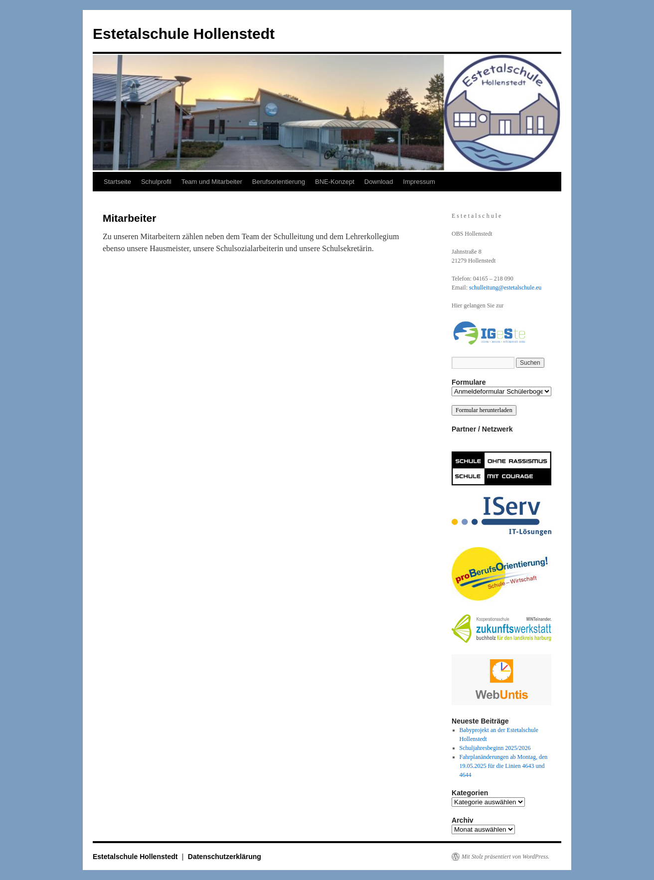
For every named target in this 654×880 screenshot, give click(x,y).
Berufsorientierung (278, 181)
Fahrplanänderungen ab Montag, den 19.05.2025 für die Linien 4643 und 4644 (504, 765)
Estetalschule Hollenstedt (184, 33)
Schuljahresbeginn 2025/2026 (495, 747)
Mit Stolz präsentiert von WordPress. (505, 856)
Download (378, 181)
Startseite (117, 181)
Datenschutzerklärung (224, 857)
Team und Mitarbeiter (211, 181)
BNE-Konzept (334, 181)
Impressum (419, 181)
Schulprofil (156, 181)
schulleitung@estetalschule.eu (505, 287)
